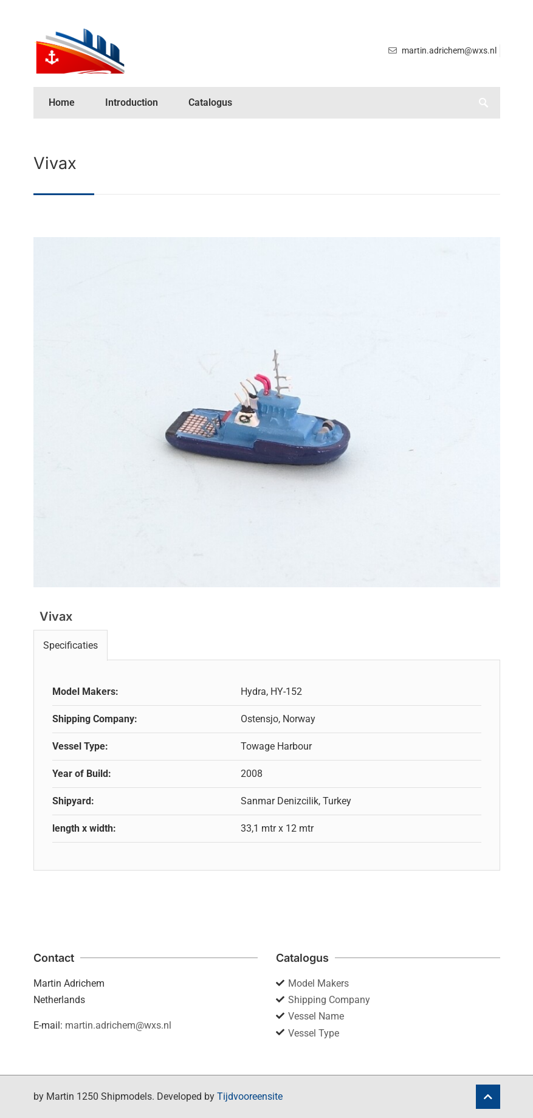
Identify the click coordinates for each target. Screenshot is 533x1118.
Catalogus (210, 102)
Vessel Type (313, 1033)
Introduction (131, 102)
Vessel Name (316, 1016)
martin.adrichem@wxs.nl (118, 1025)
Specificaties (70, 645)
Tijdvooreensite (250, 1096)
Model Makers (318, 983)
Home (62, 102)
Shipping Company (329, 1000)
